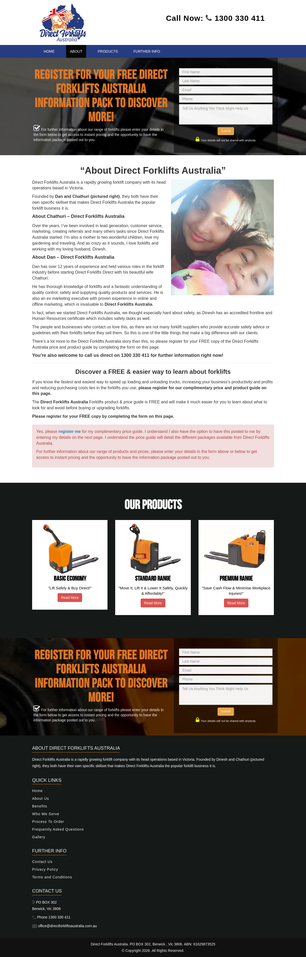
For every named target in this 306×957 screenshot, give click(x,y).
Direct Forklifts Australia (109, 944)
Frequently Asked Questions (58, 829)
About (76, 51)
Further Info (146, 51)
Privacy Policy (45, 869)
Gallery (38, 837)
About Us (40, 798)
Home (49, 51)
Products (108, 51)
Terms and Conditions (52, 877)
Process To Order (48, 822)
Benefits (39, 806)
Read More (70, 598)
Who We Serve (45, 814)
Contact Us (42, 862)
